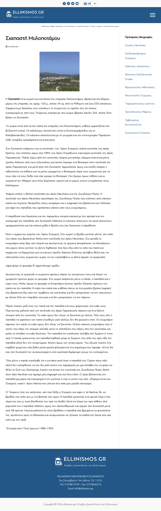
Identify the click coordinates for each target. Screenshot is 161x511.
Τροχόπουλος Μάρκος (138, 111)
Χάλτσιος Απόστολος (137, 66)
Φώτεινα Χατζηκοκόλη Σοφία (138, 77)
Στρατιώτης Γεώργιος (137, 132)
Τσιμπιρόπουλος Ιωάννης (140, 103)
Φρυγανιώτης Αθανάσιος (140, 87)
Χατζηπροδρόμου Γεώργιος (135, 56)
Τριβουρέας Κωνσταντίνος (133, 122)
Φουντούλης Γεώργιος (138, 95)
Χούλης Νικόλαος (135, 45)
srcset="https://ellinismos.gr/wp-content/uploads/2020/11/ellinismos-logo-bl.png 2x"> (58, 15)
